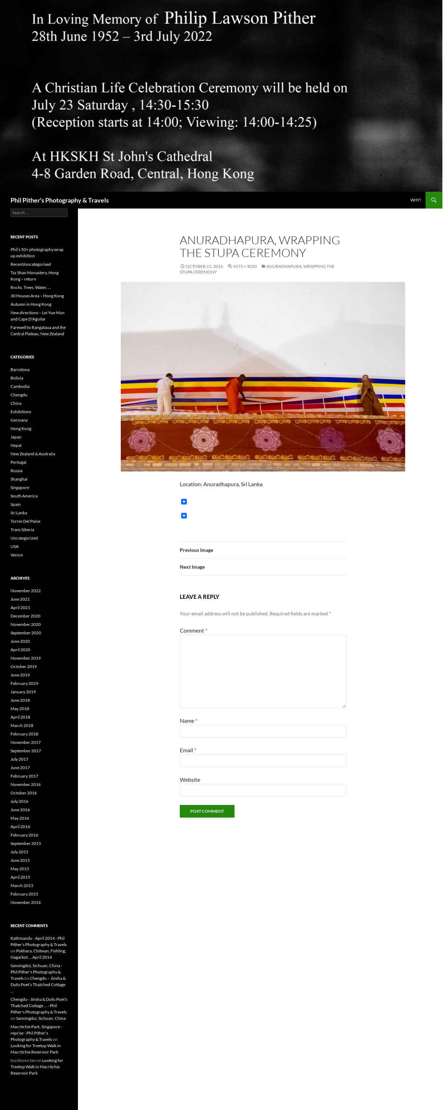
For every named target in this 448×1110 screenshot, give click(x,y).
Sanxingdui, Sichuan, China (41, 1018)
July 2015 (19, 851)
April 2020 (20, 649)
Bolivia (17, 378)
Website (190, 779)
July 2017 (19, 759)
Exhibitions (21, 411)
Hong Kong (21, 428)
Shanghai (19, 479)
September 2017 (26, 750)
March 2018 (22, 725)
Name (188, 720)
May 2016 (20, 818)
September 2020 (26, 632)
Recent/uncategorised (31, 264)
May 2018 (20, 708)
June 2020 (20, 641)
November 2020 (26, 624)
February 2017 (24, 776)
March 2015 (22, 885)
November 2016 (26, 784)
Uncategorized (24, 538)
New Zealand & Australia (33, 453)
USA (15, 546)
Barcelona (20, 369)
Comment (193, 630)
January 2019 (23, 691)
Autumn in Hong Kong (31, 304)
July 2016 (19, 801)
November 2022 (26, 590)
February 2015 (24, 894)
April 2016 (20, 826)
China (16, 403)
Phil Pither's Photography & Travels (60, 200)
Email (188, 750)
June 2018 (20, 700)
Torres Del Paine (25, 521)
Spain (16, 504)
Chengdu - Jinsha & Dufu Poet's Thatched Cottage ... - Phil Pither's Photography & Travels (39, 1006)
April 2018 (20, 717)
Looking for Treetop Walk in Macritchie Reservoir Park (37, 1067)
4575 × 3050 (245, 266)
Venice (17, 554)
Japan (16, 437)
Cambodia (20, 386)
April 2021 (20, 607)
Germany (19, 420)
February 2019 (24, 683)
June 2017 (20, 767)
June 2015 (20, 860)
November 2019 (26, 658)
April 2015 (20, 877)
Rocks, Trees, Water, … (31, 287)
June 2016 (20, 809)
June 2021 (20, 599)
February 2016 (24, 835)
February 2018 (24, 733)
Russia (16, 470)
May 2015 (20, 868)
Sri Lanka (19, 512)
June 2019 (20, 675)
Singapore (20, 487)
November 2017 (26, 742)
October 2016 (24, 792)
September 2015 (26, 843)
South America (24, 495)
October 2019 (24, 666)
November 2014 (26, 902)
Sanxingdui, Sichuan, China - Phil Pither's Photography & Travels (36, 972)
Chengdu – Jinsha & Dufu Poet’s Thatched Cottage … (38, 984)
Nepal (16, 445)
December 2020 (25, 616)
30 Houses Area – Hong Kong (37, 295)
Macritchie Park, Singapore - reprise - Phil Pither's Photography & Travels (36, 1033)
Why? (415, 200)
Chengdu (19, 394)
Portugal (18, 462)
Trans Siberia (22, 529)
